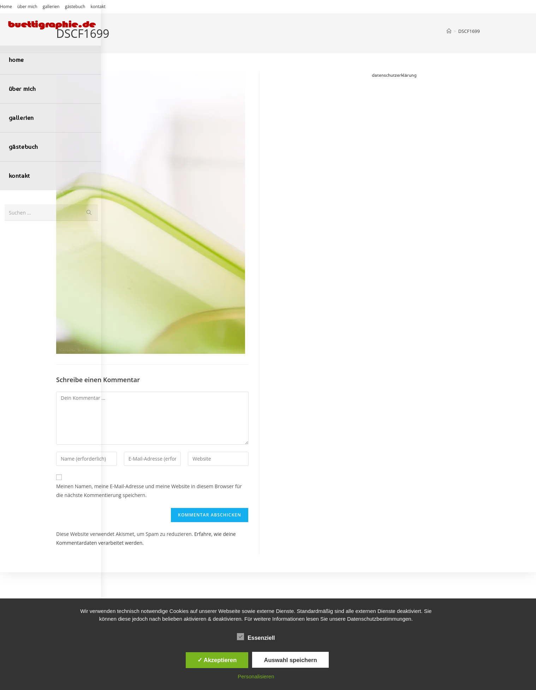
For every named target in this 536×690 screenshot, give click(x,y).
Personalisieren (256, 676)
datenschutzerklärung (394, 75)
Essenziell (256, 636)
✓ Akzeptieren (217, 660)
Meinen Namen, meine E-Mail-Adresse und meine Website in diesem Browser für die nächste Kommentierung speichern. (149, 490)
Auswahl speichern (290, 660)
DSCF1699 (469, 31)
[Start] (449, 31)
